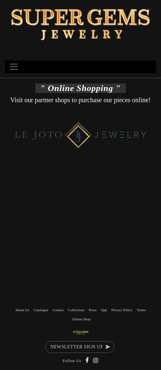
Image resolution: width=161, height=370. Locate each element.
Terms (141, 310)
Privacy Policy (121, 310)
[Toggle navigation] (14, 66)
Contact (58, 310)
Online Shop (81, 319)
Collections (76, 310)
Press (92, 310)
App (104, 310)
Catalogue (41, 310)
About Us (22, 310)
